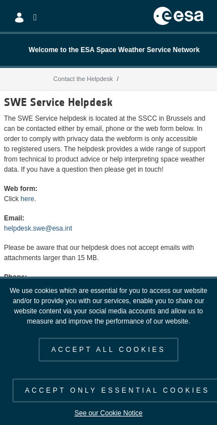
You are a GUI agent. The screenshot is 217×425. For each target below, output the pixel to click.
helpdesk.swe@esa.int (38, 228)
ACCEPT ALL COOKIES (108, 350)
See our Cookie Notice (108, 413)
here (27, 199)
